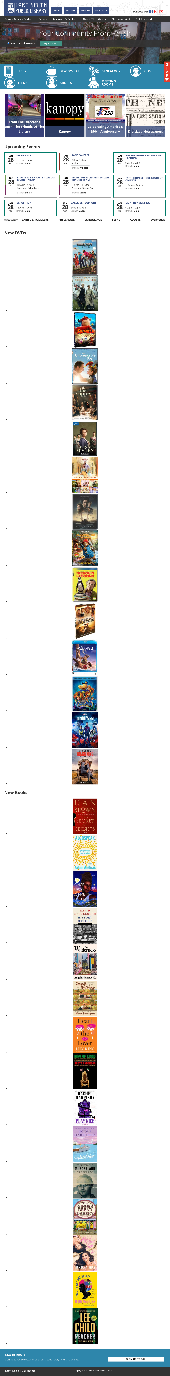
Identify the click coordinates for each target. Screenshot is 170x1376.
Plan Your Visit (121, 19)
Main (57, 10)
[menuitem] (19, 19)
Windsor (101, 10)
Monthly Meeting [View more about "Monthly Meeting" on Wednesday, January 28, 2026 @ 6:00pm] (137, 203)
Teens (116, 219)
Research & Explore (64, 19)
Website (30, 43)
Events (43, 19)
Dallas (70, 10)
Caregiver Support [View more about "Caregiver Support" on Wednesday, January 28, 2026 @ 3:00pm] (83, 203)
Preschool (66, 219)
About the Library (94, 19)
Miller (85, 10)
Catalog (15, 43)
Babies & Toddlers (35, 219)
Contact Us (28, 1370)
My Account (51, 43)
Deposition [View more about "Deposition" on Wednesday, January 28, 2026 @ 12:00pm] (23, 203)
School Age (93, 219)
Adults (135, 219)
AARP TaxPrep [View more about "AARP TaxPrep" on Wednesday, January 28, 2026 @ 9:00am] (80, 155)
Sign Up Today (135, 1359)
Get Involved (144, 19)
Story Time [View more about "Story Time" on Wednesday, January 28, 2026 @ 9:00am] (23, 155)
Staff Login (12, 1370)
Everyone (158, 219)
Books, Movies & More (19, 19)
